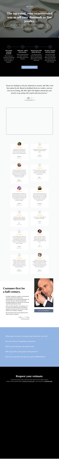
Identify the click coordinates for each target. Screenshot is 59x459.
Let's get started (43, 310)
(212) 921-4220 (48, 381)
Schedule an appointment (28, 381)
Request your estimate (29, 67)
